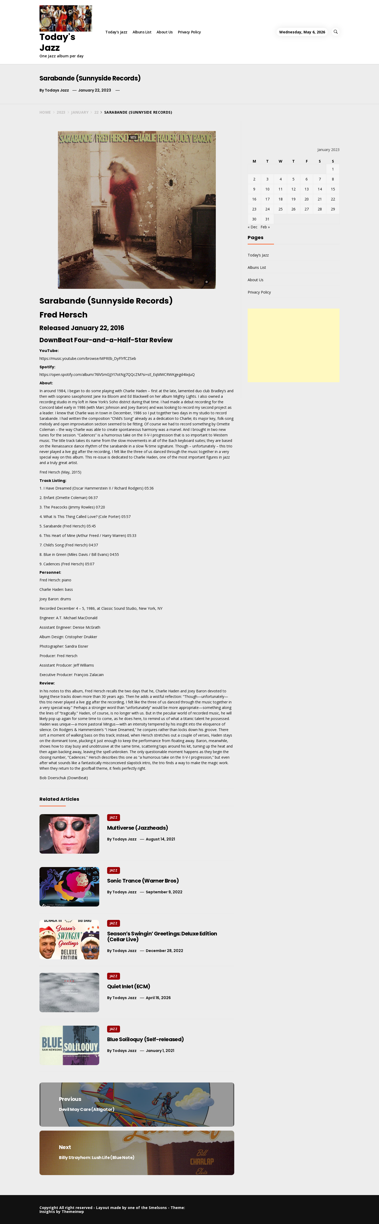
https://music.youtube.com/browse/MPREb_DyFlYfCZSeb (87, 358)
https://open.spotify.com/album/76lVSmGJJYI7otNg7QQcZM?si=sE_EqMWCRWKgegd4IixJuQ (117, 374)
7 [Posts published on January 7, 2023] (320, 179)
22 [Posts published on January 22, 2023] (333, 199)
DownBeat (77, 777)
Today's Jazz (57, 42)
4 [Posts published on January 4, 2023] (281, 179)
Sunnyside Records (130, 300)
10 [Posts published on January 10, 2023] (267, 189)
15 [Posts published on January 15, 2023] (333, 189)
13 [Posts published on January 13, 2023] (307, 189)
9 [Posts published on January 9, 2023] (254, 189)
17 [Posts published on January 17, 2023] (267, 199)
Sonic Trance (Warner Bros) (143, 880)
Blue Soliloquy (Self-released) (145, 1039)
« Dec (252, 226)
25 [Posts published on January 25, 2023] (280, 208)
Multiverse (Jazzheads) (137, 828)
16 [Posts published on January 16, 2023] (254, 199)
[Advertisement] (294, 345)
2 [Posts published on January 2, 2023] (254, 179)
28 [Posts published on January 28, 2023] (320, 208)
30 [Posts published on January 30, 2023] (254, 218)
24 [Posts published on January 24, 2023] (267, 208)
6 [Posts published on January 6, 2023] (307, 179)
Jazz (113, 817)
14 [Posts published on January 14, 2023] (320, 189)
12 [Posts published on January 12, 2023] (293, 189)
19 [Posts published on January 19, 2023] (293, 199)
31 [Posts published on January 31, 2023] (267, 218)
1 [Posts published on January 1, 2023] (333, 169)
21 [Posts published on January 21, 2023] (320, 199)
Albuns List (142, 31)
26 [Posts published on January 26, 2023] (293, 208)
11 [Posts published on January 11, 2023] (280, 189)
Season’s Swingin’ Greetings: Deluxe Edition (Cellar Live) (162, 936)
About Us (165, 31)
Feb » (265, 226)
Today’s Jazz (116, 31)
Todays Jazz (57, 90)
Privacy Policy (189, 31)
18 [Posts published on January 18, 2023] (280, 199)
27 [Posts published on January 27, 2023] (307, 208)
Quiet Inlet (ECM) (128, 986)
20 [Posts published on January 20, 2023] (307, 199)
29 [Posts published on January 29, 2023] (333, 208)
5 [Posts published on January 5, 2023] (293, 179)
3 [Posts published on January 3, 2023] (267, 179)
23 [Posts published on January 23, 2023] (254, 208)
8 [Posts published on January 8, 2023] (333, 179)
